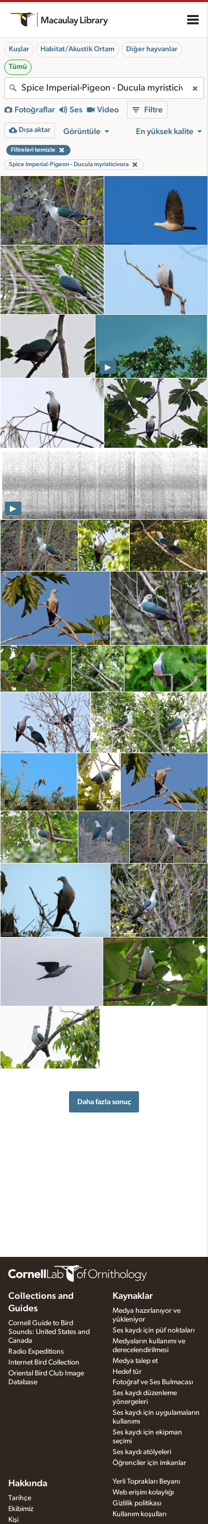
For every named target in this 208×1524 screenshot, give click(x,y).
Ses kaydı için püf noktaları (154, 1330)
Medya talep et (135, 1361)
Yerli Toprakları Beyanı (146, 1481)
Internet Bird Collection (43, 1362)
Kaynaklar (133, 1296)
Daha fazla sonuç (104, 1102)
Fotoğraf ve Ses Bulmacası (153, 1382)
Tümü (18, 66)
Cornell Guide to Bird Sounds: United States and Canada (49, 1332)
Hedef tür (127, 1371)
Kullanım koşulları (140, 1514)
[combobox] (104, 88)
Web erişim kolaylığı (143, 1492)
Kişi (13, 1519)
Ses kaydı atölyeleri (142, 1452)
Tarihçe (19, 1498)
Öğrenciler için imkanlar (149, 1463)
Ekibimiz (20, 1509)
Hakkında (27, 1483)
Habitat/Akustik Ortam (77, 49)
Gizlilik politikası (137, 1503)
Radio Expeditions (36, 1351)
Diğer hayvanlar (151, 49)
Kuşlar (19, 49)
